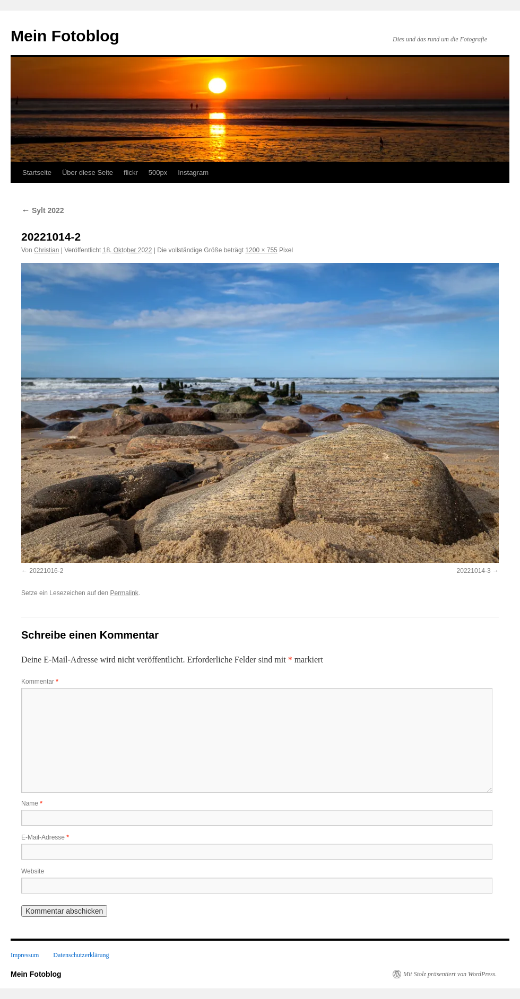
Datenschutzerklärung (81, 955)
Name (31, 803)
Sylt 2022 (42, 210)
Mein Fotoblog (65, 36)
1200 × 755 (261, 250)
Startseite (36, 172)
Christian (46, 250)
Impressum (25, 955)
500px (158, 172)
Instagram (193, 172)
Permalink (124, 593)
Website (32, 871)
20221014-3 (474, 570)
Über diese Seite (87, 172)
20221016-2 (46, 570)
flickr (131, 172)
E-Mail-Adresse (45, 837)
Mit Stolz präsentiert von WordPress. (450, 974)
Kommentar (39, 681)
